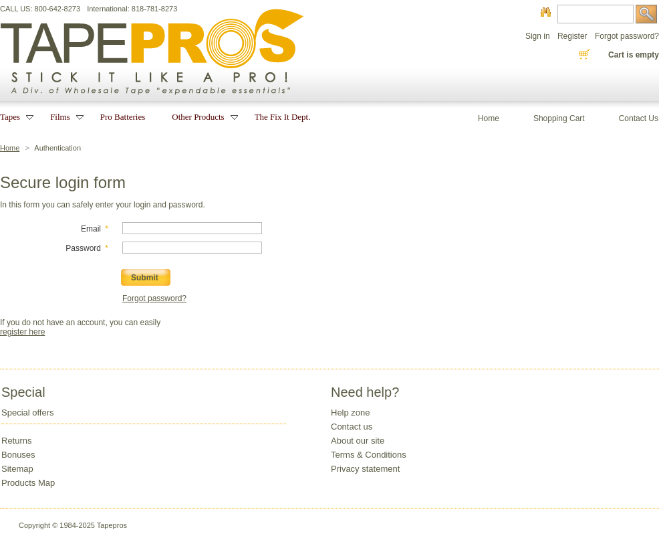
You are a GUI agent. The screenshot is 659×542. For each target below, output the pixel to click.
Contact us (351, 427)
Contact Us (638, 118)
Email (91, 229)
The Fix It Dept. (283, 117)
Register (572, 36)
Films (62, 117)
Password (83, 248)
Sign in (537, 36)
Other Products (199, 117)
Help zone (350, 413)
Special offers (27, 413)
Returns (16, 441)
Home (9, 148)
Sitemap (17, 469)
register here (22, 332)
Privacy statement (365, 469)
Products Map (28, 483)
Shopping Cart (559, 118)
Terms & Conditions (368, 455)
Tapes (11, 117)
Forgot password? (627, 36)
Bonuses (18, 455)
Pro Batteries (123, 117)
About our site (357, 441)
